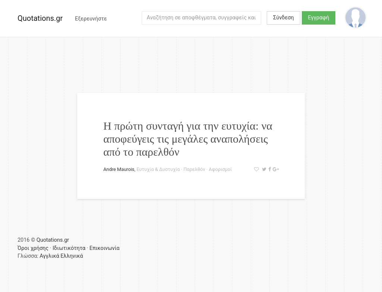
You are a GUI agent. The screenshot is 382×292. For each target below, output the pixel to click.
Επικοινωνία (105, 248)
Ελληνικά (71, 256)
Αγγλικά (49, 256)
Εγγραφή (318, 18)
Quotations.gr (40, 18)
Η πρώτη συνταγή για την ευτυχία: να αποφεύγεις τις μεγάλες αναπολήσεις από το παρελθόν (187, 139)
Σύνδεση (283, 18)
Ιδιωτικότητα (69, 248)
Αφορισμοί (220, 169)
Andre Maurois (118, 169)
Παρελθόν (194, 169)
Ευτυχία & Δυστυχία (158, 169)
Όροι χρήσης (33, 248)
